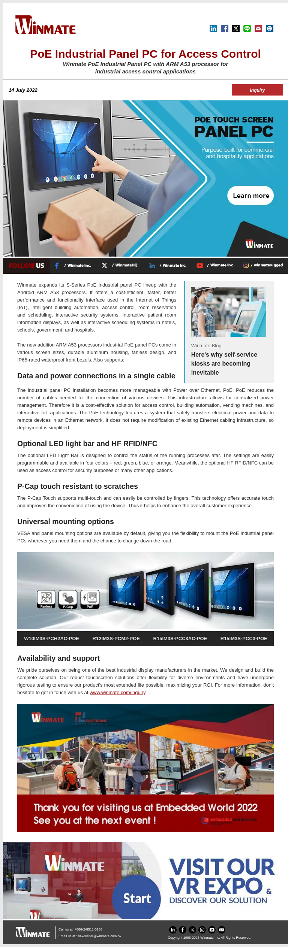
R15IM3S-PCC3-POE (243, 638)
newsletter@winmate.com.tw (99, 936)
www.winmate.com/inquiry (118, 692)
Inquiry (257, 90)
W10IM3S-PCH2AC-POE (51, 638)
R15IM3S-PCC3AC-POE (180, 638)
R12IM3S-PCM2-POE (116, 638)
